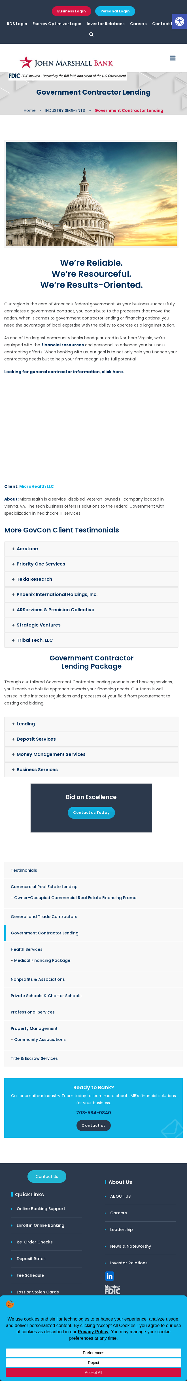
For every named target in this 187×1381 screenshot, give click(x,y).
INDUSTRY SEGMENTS (65, 110)
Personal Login (115, 11)
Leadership (121, 1229)
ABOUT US (120, 1196)
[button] (179, 21)
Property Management (34, 1028)
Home (30, 110)
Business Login (71, 11)
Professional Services (33, 1012)
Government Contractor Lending (44, 933)
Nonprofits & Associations (38, 979)
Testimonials (24, 870)
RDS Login (17, 24)
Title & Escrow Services (34, 1058)
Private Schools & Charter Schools (46, 996)
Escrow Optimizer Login (57, 24)
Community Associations (40, 1039)
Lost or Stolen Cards (38, 1292)
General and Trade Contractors (44, 916)
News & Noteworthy (130, 1246)
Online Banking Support (41, 1209)
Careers (138, 24)
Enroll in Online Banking (40, 1225)
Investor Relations (106, 24)
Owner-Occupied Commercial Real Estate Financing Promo (75, 898)
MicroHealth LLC (36, 486)
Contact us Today (91, 812)
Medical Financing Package (42, 960)
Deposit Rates (31, 1259)
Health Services (26, 949)
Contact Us (164, 24)
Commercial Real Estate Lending (44, 887)
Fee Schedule (30, 1275)
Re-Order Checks (35, 1242)
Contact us (94, 1125)
